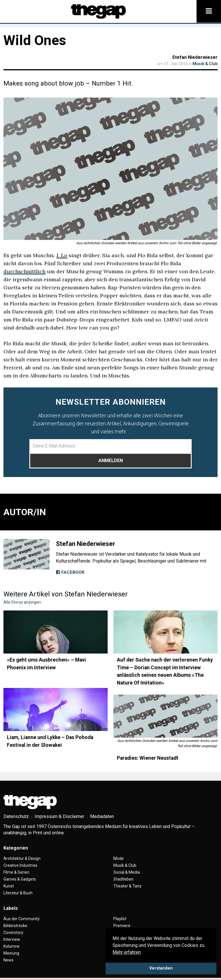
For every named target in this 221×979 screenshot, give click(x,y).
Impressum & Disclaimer (59, 816)
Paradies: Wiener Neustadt (147, 758)
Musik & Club (205, 63)
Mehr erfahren (127, 952)
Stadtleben (123, 879)
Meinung (11, 953)
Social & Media (126, 872)
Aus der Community (21, 918)
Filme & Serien (16, 872)
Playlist (119, 918)
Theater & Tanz (127, 886)
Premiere (121, 925)
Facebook (70, 572)
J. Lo (61, 255)
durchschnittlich (24, 271)
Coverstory (13, 932)
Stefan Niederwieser (195, 57)
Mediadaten (102, 816)
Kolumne (11, 946)
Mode (118, 858)
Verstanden (161, 968)
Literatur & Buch (18, 893)
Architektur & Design (22, 858)
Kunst (8, 886)
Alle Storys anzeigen (22, 602)
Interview (11, 939)
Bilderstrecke (15, 925)
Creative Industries (20, 865)
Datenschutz (16, 816)
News (8, 960)
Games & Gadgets (19, 879)
